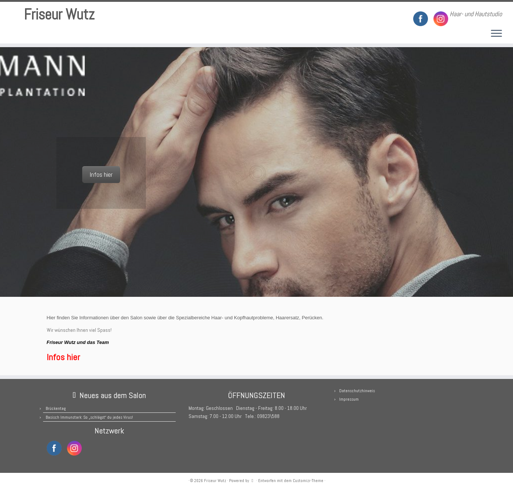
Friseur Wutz (59, 15)
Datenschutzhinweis (357, 390)
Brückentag (56, 408)
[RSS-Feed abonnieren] (141, 14)
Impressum (349, 399)
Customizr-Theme (308, 480)
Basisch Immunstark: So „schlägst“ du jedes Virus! (89, 417)
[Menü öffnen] (496, 33)
